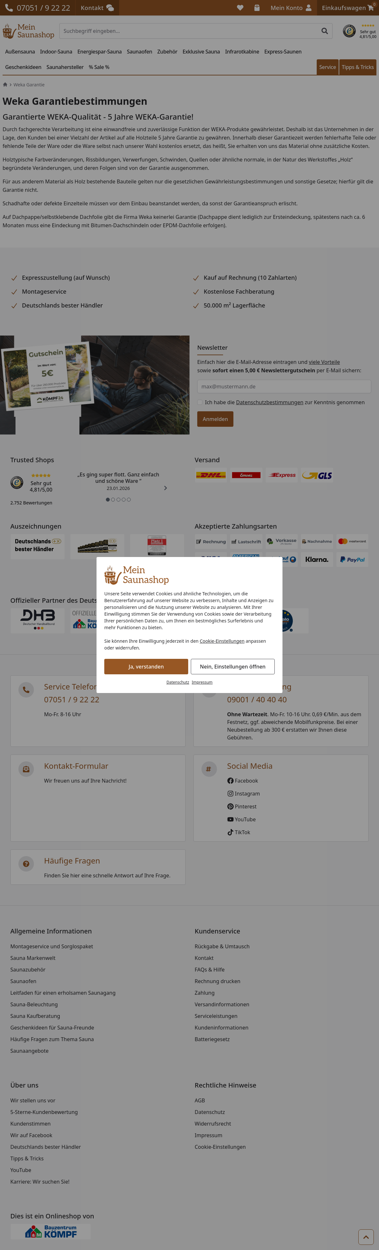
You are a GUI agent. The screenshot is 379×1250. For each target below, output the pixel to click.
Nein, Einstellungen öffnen (232, 666)
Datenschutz (178, 682)
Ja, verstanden (146, 666)
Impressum (202, 682)
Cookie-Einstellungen (222, 641)
